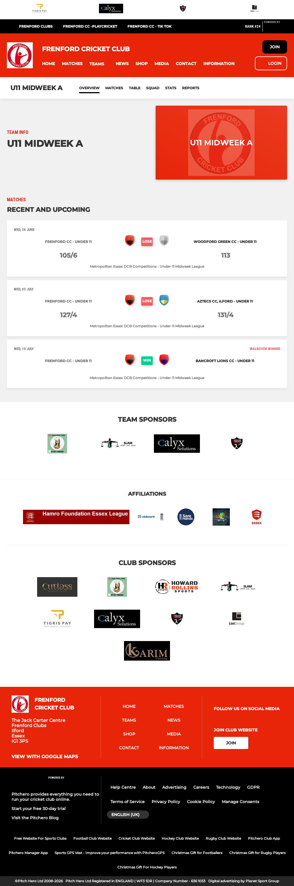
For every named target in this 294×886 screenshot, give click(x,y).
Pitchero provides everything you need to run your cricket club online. (55, 797)
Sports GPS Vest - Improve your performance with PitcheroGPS (110, 853)
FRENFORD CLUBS (36, 26)
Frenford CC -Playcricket (90, 26)
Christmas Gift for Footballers (196, 853)
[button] (48, 63)
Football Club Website (92, 838)
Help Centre (123, 787)
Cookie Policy (201, 801)
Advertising (174, 787)
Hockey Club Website (180, 838)
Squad (152, 88)
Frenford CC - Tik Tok (149, 26)
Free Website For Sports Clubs (40, 838)
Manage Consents (240, 801)
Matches (114, 88)
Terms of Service (127, 801)
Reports (190, 88)
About (149, 787)
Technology (228, 787)
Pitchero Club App (264, 838)
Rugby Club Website (223, 838)
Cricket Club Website (137, 838)
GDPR (253, 787)
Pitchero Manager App (28, 853)
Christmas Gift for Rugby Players (257, 853)
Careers (201, 787)
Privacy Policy (166, 801)
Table (134, 88)
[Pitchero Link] (275, 28)
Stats (170, 88)
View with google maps (45, 757)
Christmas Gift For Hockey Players (147, 867)
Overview (89, 88)
